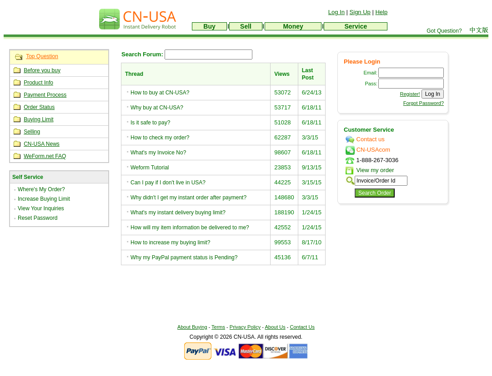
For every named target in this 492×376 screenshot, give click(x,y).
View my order (370, 170)
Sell (245, 26)
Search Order (374, 193)
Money (293, 26)
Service (355, 26)
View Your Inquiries (41, 208)
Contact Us (302, 327)
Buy (209, 26)
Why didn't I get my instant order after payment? (188, 197)
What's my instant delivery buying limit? (178, 212)
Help (381, 12)
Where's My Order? (41, 189)
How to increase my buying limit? (170, 242)
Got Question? (444, 31)
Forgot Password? (423, 103)
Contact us (365, 139)
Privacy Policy (245, 327)
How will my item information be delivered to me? (190, 227)
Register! (410, 94)
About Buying (192, 327)
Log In (336, 12)
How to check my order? (160, 137)
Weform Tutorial (150, 167)
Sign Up (360, 12)
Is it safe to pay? (150, 122)
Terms (218, 327)
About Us (275, 327)
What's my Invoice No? (158, 152)
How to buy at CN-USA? (160, 92)
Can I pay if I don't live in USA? (168, 182)
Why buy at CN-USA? (157, 107)
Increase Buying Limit (44, 199)
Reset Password (37, 218)
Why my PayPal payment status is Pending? (184, 257)
